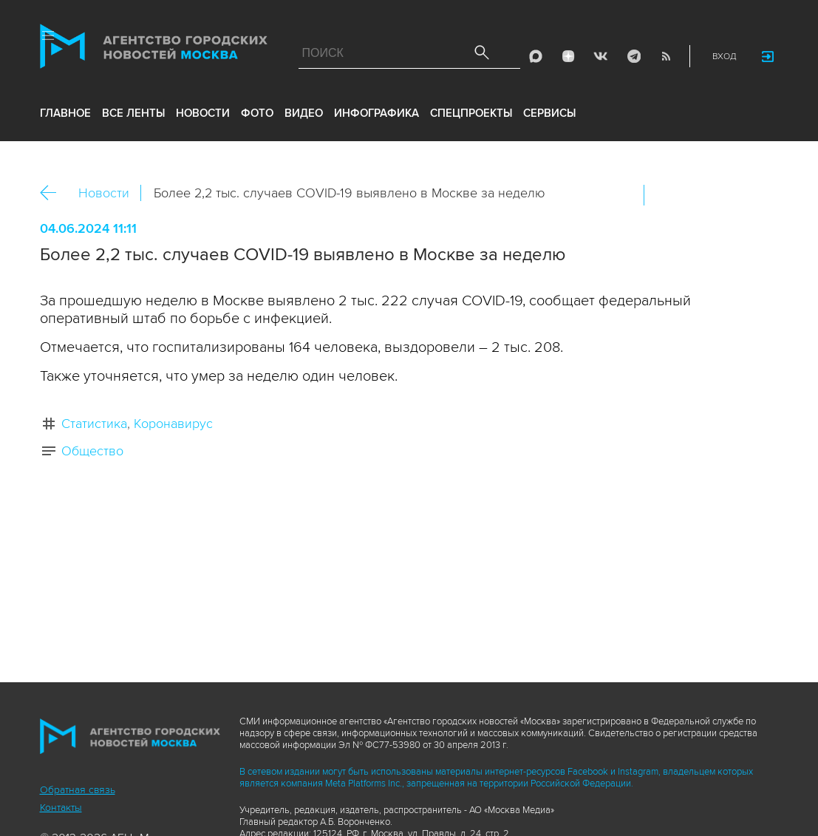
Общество (92, 451)
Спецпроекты (471, 113)
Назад (53, 193)
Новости (103, 193)
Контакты (61, 807)
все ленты (133, 113)
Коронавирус (173, 423)
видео (303, 113)
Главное (65, 113)
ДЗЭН (568, 56)
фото (257, 113)
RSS (666, 56)
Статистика (94, 423)
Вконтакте (665, 195)
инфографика (376, 113)
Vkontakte (601, 56)
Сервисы (549, 113)
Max (536, 56)
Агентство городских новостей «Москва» (153, 49)
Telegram (633, 56)
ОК (696, 195)
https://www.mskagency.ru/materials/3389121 (760, 195)
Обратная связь (77, 790)
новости (203, 113)
